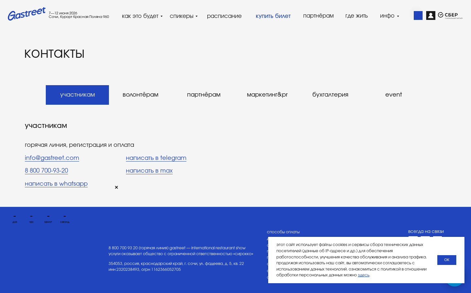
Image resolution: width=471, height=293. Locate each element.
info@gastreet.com (52, 158)
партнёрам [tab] (203, 95)
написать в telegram (156, 158)
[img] (418, 15)
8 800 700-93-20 (46, 171)
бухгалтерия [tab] (330, 95)
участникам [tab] (77, 95)
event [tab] (393, 95)
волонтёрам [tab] (140, 95)
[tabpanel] (235, 158)
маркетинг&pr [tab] (267, 95)
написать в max (149, 171)
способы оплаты (283, 232)
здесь (363, 275)
